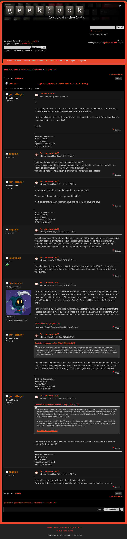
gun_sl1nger (16, 94)
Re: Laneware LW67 (49, 153)
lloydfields (15, 257)
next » (120, 74)
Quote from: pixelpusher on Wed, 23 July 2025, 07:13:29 (57, 405)
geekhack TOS (110, 43)
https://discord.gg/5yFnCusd (47, 323)
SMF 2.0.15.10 (53, 528)
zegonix (13, 153)
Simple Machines (76, 528)
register (35, 41)
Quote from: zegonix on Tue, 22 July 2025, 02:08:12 (55, 343)
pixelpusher (16, 283)
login (27, 41)
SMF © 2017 (64, 528)
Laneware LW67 (47, 94)
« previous (113, 74)
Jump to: (101, 510)
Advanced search (96, 31)
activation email (25, 44)
